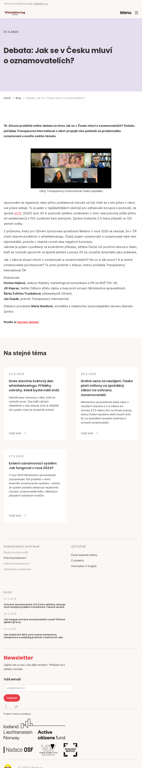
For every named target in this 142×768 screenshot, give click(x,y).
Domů (7, 97)
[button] (129, 12)
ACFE (18, 213)
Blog (18, 97)
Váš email (12, 679)
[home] (15, 13)
